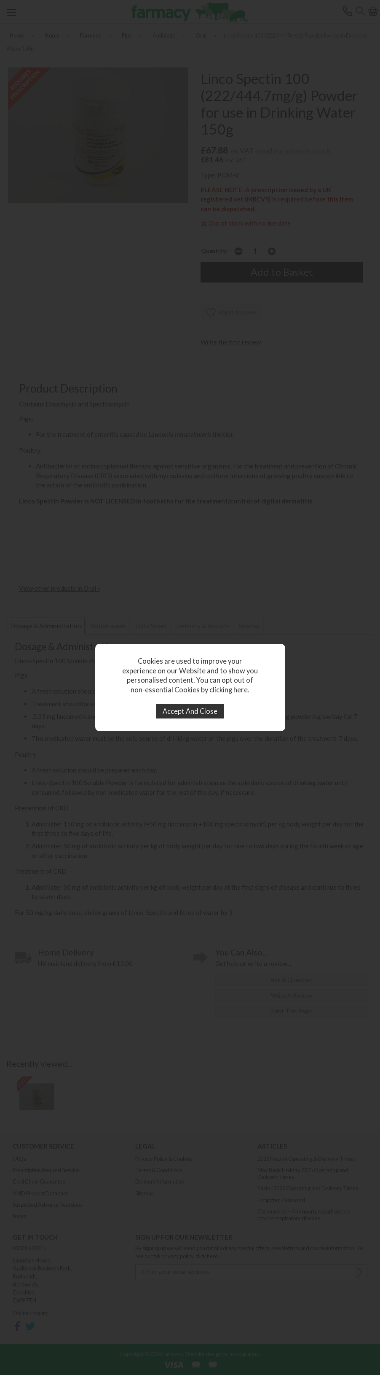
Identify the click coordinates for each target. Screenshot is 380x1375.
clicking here (228, 690)
